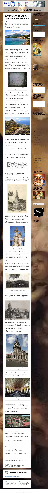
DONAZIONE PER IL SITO (37, 10)
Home (14, 9)
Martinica (18, 465)
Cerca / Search (29, 10)
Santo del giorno (36, 63)
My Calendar (36, 162)
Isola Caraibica (8, 465)
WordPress (30, 492)
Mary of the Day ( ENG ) (31, 9)
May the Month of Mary (38, 144)
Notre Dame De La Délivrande (16, 466)
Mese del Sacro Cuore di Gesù (39, 146)
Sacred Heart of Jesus (37, 150)
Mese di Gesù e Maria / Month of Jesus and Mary (16, 10)
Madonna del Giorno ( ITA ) (21, 9)
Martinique (20, 465)
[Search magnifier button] (44, 25)
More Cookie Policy (38, 160)
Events (36, 164)
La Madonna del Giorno (13, 465)
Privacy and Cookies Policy (38, 156)
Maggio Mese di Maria (37, 142)
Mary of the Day (36, 74)
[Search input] (38, 25)
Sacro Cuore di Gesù (37, 148)
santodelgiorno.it (42, 71)
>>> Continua (43, 70)
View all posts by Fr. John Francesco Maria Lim (12, 476)
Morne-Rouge (24, 465)
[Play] (17, 421)
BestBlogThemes (23, 492)
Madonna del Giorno (9, 464)
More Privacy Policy (38, 158)
